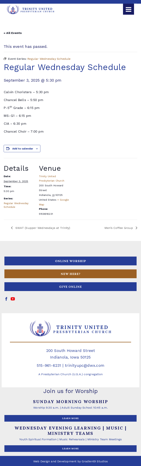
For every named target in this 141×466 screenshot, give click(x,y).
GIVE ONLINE (70, 286)
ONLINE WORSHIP (70, 261)
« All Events (13, 33)
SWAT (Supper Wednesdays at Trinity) (42, 228)
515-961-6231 (49, 365)
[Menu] (128, 9)
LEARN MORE (70, 418)
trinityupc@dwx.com (84, 365)
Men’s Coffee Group (119, 228)
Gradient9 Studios (95, 461)
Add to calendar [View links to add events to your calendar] (22, 148)
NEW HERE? (70, 274)
